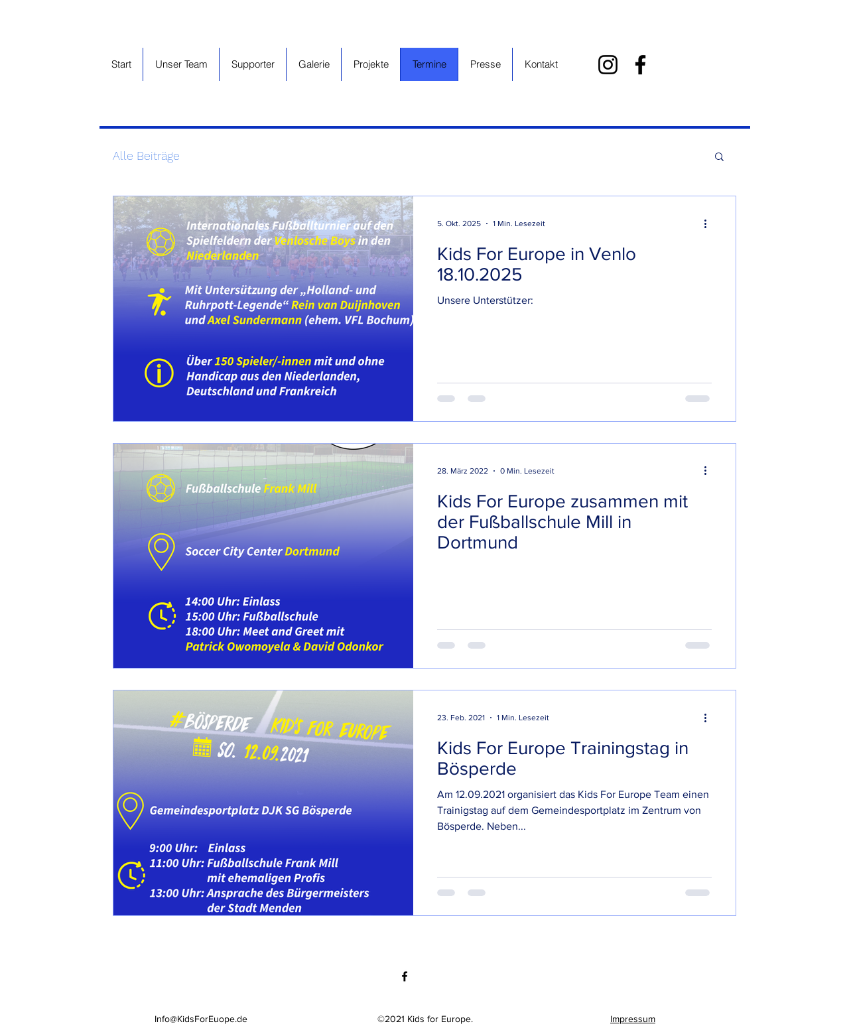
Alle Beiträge (146, 155)
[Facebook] (640, 65)
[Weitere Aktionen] (710, 223)
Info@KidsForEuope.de (201, 1018)
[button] (719, 157)
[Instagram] (608, 65)
